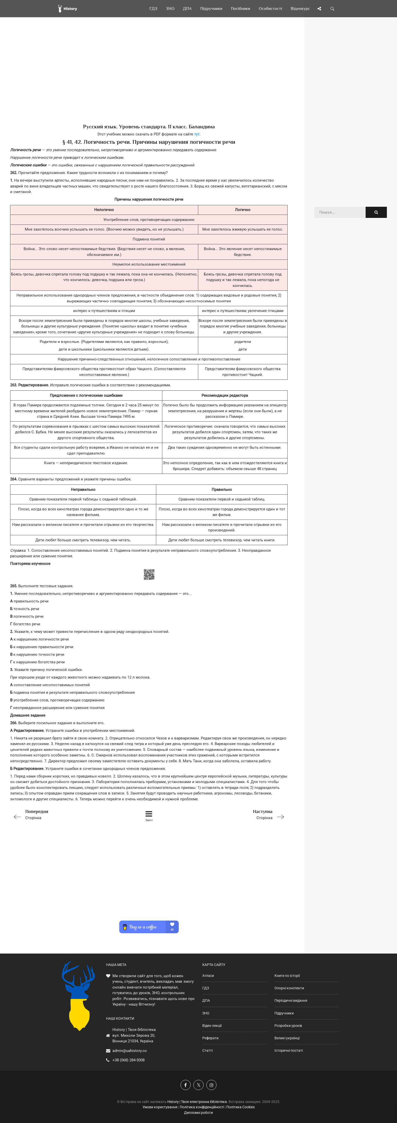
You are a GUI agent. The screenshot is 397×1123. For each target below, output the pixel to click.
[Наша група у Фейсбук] (186, 1085)
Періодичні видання (290, 1000)
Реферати (210, 1038)
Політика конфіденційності (202, 1107)
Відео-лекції (212, 1026)
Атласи (208, 976)
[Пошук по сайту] (332, 9)
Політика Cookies (240, 1107)
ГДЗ (205, 988)
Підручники (284, 1013)
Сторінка (65, 814)
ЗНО (205, 1013)
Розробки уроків (288, 1026)
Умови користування (160, 1107)
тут (197, 134)
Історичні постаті (288, 1050)
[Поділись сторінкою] (319, 9)
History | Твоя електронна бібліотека (197, 1102)
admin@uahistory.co (129, 1050)
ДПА (206, 1000)
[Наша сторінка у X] (198, 1085)
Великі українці (287, 1038)
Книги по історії (287, 976)
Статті (207, 1050)
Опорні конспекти (289, 988)
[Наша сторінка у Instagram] (211, 1085)
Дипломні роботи (198, 1113)
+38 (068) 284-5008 (128, 1060)
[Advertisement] (149, 78)
